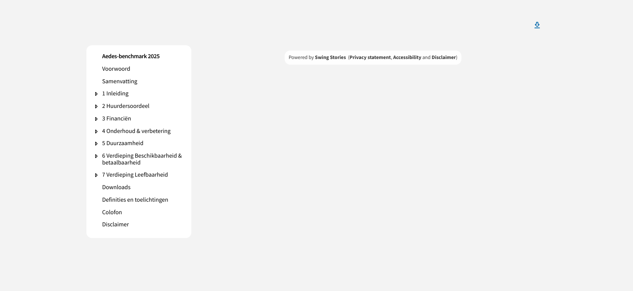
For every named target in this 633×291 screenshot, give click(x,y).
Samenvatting (119, 81)
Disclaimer (115, 224)
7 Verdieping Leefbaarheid (135, 175)
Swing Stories (330, 57)
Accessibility (407, 57)
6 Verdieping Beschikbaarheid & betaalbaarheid (142, 159)
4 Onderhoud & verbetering (136, 131)
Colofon (112, 212)
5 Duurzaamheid (122, 143)
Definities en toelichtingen (135, 200)
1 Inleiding (115, 94)
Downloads (116, 187)
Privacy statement (370, 57)
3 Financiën (116, 119)
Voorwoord (116, 69)
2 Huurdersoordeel (125, 106)
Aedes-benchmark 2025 (130, 56)
